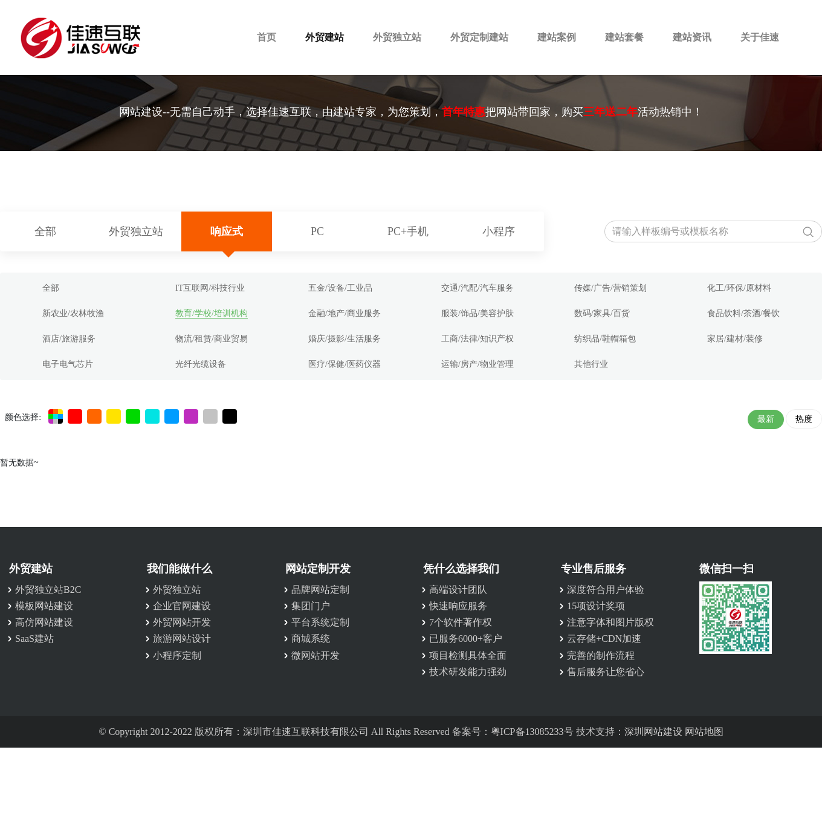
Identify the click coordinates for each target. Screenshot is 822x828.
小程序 (498, 231)
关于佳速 (759, 37)
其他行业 (591, 364)
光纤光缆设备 (200, 364)
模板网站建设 (44, 606)
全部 (45, 231)
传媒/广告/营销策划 (610, 288)
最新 (765, 419)
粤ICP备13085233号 (532, 731)
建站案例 (556, 37)
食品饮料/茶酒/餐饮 (743, 313)
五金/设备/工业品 (340, 288)
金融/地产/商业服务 (344, 313)
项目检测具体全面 (467, 655)
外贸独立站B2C (48, 589)
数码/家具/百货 (602, 313)
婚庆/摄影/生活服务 (344, 338)
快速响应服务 (458, 606)
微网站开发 (315, 655)
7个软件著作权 (460, 622)
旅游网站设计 (182, 638)
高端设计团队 (458, 589)
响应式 (226, 231)
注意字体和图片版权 (610, 622)
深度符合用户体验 (605, 589)
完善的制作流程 (601, 655)
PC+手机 (408, 231)
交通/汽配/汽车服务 (477, 288)
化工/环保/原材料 (739, 288)
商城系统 (310, 638)
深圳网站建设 (653, 731)
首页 (266, 37)
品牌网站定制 (320, 589)
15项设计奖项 (596, 606)
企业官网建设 (182, 606)
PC (317, 231)
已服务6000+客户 (465, 638)
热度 (803, 419)
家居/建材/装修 (735, 338)
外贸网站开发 (182, 622)
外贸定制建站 (479, 37)
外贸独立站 (397, 37)
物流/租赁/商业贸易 (211, 338)
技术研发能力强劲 (467, 672)
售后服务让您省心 (605, 672)
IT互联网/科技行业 (210, 288)
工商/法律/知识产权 (477, 338)
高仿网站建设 (44, 622)
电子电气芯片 (67, 364)
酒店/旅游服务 (68, 338)
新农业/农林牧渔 (73, 313)
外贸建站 (324, 37)
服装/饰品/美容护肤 (477, 313)
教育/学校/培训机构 (211, 313)
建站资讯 (692, 37)
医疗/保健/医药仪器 (344, 364)
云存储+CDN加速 (604, 638)
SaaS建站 (34, 638)
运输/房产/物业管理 (477, 364)
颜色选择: (23, 417)
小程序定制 (177, 655)
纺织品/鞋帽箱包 (605, 338)
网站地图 (704, 731)
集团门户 (310, 606)
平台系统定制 (320, 622)
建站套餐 (624, 37)
